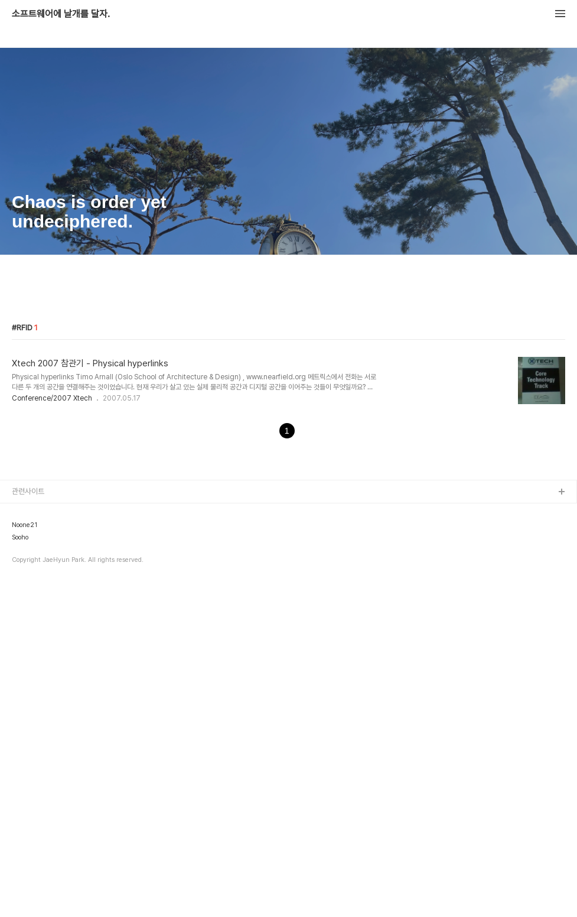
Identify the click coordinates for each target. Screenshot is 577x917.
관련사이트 (28, 822)
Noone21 (24, 856)
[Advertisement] (288, 355)
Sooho (20, 868)
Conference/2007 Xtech (52, 564)
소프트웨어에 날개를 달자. (61, 14)
